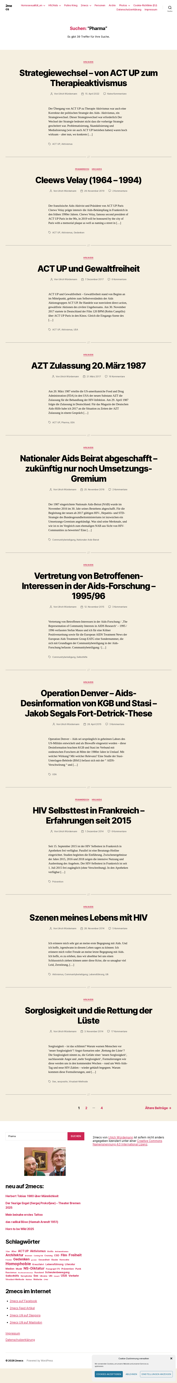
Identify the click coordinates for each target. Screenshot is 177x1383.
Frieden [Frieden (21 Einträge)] (9, 1268)
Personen (100, 5)
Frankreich (82, 169)
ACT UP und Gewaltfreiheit (88, 268)
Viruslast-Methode (78, 1090)
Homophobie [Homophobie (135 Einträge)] (18, 1272)
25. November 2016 (94, 489)
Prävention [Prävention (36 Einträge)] (67, 1277)
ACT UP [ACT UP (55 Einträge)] (23, 1259)
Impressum (151, 9)
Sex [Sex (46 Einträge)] (35, 1284)
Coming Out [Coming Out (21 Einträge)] (38, 1264)
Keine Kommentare (117, 93)
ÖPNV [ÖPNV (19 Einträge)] (46, 1288)
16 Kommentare (117, 376)
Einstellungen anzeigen (156, 1374)
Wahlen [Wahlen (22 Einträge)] (29, 1288)
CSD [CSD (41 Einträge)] (56, 1263)
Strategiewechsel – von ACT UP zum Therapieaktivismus (88, 77)
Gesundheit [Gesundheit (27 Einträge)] (44, 1268)
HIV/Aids (53, 5)
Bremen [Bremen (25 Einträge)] (28, 1264)
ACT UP (56, 144)
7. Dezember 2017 (94, 279)
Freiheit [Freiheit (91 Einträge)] (75, 1263)
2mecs (9, 7)
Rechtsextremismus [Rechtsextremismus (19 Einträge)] (25, 1281)
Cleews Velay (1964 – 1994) (88, 179)
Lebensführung (96, 983)
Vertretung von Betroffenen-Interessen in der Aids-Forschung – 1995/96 (88, 585)
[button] (171, 1358)
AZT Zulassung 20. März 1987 (88, 365)
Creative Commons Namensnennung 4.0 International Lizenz (128, 1151)
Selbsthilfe (82, 656)
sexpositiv (62, 1090)
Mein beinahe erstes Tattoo (25, 1223)
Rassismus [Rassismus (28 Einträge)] (11, 1281)
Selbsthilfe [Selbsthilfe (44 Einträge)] (12, 1284)
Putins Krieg (70, 5)
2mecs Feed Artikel (22, 1316)
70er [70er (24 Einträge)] (8, 1260)
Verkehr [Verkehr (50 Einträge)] (73, 1284)
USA (76, 329)
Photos (123, 5)
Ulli (106, 983)
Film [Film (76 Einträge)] (64, 1264)
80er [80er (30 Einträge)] (14, 1260)
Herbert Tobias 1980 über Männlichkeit (33, 1204)
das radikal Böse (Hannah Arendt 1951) (32, 1230)
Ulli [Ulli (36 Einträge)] (50, 1284)
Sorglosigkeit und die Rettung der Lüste (88, 1024)
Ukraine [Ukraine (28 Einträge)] (43, 1284)
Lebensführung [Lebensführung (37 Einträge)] (54, 1272)
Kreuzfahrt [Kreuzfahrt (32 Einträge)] (38, 1273)
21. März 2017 (94, 376)
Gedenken (79, 232)
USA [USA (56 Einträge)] (64, 1284)
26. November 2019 (94, 190)
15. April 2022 (92, 93)
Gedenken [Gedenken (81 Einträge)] (21, 1268)
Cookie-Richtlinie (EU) (145, 5)
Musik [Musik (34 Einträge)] (19, 1277)
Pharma (65, 422)
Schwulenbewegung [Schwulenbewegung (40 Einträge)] (57, 1280)
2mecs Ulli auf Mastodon (26, 1331)
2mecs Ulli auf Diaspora (26, 1324)
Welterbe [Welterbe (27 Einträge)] (37, 1288)
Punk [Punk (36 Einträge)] (78, 1277)
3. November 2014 (93, 1040)
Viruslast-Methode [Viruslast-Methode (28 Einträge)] (15, 1288)
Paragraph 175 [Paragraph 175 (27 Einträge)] (53, 1277)
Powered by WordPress (40, 1369)
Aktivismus (66, 144)
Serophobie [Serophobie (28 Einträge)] (26, 1284)
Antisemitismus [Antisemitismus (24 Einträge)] (61, 1260)
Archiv (112, 5)
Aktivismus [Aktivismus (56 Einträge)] (38, 1259)
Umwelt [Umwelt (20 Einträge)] (56, 1285)
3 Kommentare (119, 606)
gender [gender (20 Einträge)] (34, 1268)
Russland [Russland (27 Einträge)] (39, 1281)
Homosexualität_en (31, 5)
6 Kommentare (119, 279)
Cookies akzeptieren (108, 1374)
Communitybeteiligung (64, 539)
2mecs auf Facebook (24, 1309)
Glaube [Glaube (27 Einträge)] (54, 1268)
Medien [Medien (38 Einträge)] (10, 1277)
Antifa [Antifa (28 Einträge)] (50, 1260)
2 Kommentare (119, 190)
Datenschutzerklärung (129, 9)
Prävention (57, 890)
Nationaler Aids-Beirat (88, 539)
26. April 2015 (94, 733)
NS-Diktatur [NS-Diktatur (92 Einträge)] (34, 1277)
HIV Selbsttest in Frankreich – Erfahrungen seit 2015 (88, 824)
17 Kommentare (119, 1040)
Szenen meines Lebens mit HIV (88, 926)
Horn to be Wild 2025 (20, 1237)
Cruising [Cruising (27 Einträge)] (48, 1264)
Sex (54, 1090)
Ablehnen (131, 1374)
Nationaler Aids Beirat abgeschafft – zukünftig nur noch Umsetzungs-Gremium (88, 467)
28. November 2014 (94, 937)
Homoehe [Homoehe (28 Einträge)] (64, 1268)
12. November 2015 (94, 606)
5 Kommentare (119, 937)
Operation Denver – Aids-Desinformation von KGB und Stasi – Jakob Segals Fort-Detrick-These (88, 707)
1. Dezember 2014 (94, 840)
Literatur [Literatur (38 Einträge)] (70, 1272)
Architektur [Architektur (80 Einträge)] (15, 1263)
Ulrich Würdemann (67, 93)
